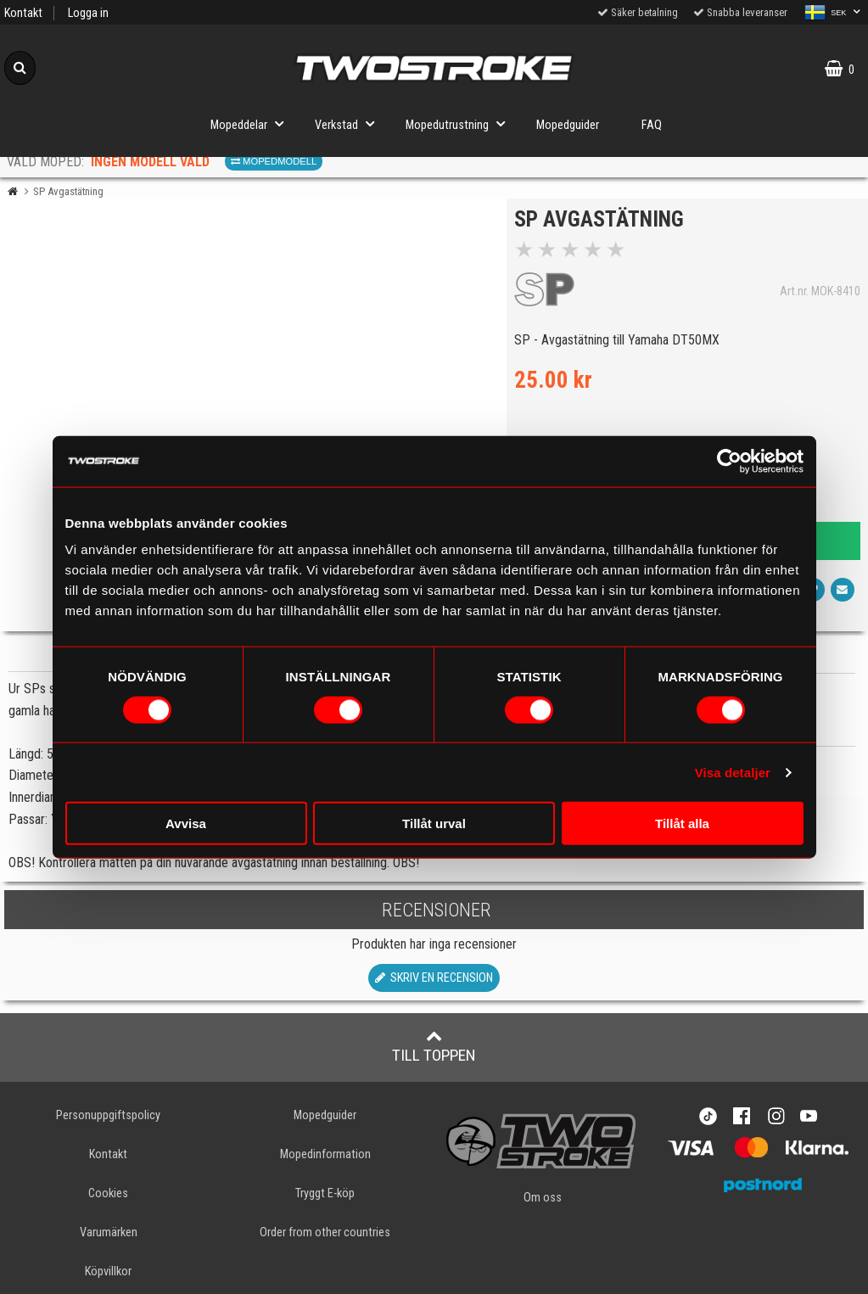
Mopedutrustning (460, 123)
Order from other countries (325, 1232)
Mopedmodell (273, 161)
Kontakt (23, 13)
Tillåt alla (682, 823)
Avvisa (185, 823)
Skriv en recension (434, 978)
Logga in (88, 13)
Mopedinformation (325, 1154)
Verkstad (349, 123)
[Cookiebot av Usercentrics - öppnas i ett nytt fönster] (729, 460)
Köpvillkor (108, 1271)
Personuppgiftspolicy (108, 1115)
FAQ (651, 125)
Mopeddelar (252, 123)
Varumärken (108, 1232)
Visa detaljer (732, 772)
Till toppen (434, 1046)
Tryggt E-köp (325, 1193)
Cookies (108, 1193)
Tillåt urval (434, 823)
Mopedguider (567, 125)
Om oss (543, 1197)
